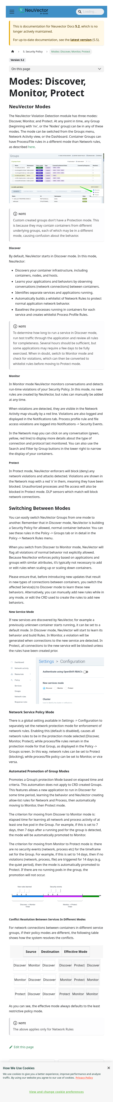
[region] (56, 1082)
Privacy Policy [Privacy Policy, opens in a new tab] (84, 1077)
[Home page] (12, 52)
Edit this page (21, 1047)
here (31, 147)
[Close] (108, 1068)
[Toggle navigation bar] (12, 12)
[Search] (90, 12)
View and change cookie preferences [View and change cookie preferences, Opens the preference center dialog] (56, 1092)
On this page (20, 69)
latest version (81, 40)
